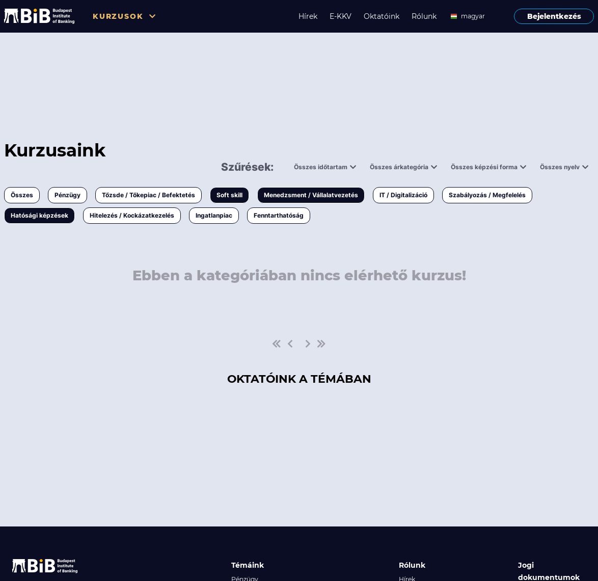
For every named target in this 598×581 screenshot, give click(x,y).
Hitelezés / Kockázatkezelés (132, 215)
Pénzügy (67, 195)
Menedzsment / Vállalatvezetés (311, 195)
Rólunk (424, 16)
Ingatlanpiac (214, 215)
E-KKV (340, 16)
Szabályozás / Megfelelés (487, 195)
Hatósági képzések (39, 215)
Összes (22, 195)
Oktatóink (381, 16)
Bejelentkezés (554, 16)
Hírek (307, 16)
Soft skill (229, 195)
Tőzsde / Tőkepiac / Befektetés (148, 195)
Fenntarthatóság (279, 215)
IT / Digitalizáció (403, 195)
